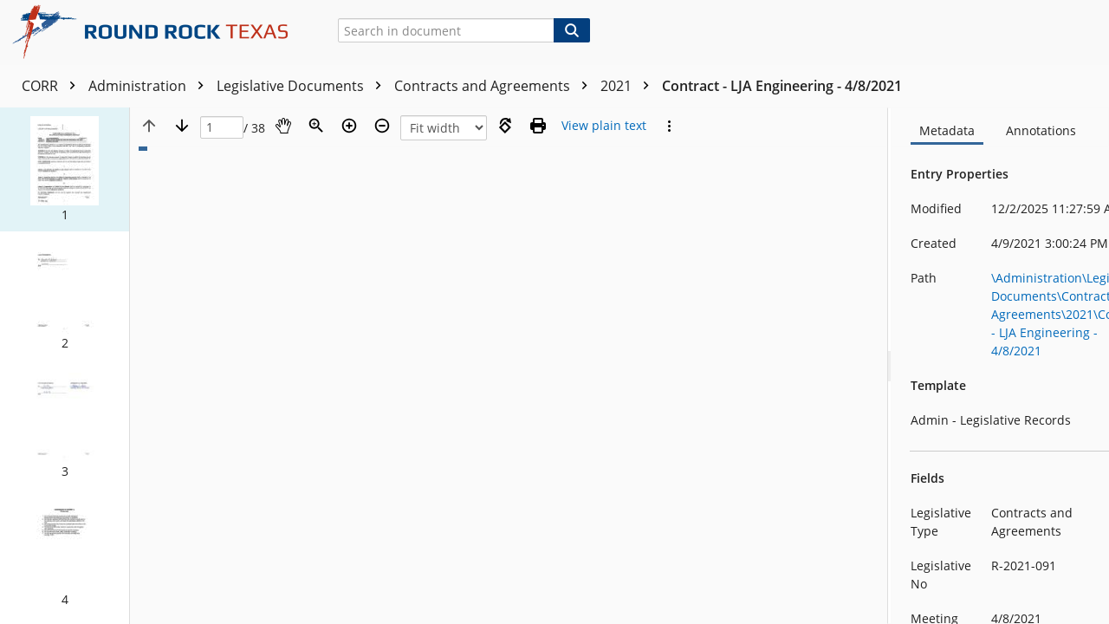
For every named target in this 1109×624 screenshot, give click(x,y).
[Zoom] (316, 125)
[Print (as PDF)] (538, 125)
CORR (53, 85)
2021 (629, 85)
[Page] (221, 128)
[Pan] (283, 125)
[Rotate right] (505, 125)
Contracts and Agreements (495, 85)
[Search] (572, 30)
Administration (150, 85)
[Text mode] (604, 125)
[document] (1000, 365)
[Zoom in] (349, 125)
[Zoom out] (382, 125)
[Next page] (182, 125)
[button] (64, 169)
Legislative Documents (303, 85)
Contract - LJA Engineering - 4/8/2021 (782, 85)
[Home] (157, 32)
